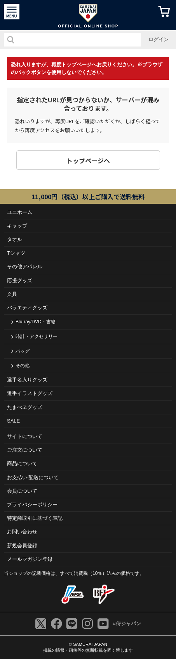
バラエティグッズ (27, 308)
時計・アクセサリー (37, 336)
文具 (12, 294)
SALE (13, 421)
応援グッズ (19, 280)
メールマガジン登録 (29, 559)
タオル (14, 239)
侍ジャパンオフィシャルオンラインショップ (88, 15)
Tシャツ (16, 253)
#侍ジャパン (127, 623)
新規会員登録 (22, 546)
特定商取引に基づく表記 (35, 518)
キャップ (17, 226)
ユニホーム (19, 212)
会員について (22, 491)
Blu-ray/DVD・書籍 (36, 321)
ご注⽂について (24, 450)
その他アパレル (24, 266)
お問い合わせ (22, 532)
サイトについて (24, 436)
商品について (22, 463)
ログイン (158, 39)
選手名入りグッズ (27, 380)
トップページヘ (88, 160)
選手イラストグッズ (29, 393)
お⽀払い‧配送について (33, 477)
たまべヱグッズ (24, 407)
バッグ (23, 351)
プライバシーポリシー (32, 504)
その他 (23, 365)
